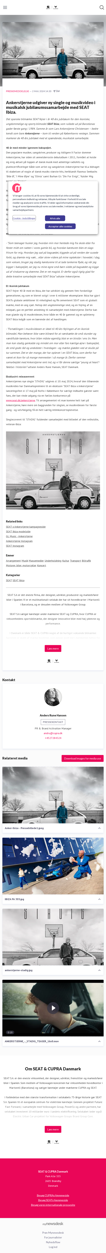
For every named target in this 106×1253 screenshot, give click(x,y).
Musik (25, 560)
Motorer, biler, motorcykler (21, 565)
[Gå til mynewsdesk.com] (53, 1224)
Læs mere (53, 648)
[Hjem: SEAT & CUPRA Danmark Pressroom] (52, 7)
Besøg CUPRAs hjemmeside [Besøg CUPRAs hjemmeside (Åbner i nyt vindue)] (53, 1195)
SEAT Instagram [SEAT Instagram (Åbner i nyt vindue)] (15, 545)
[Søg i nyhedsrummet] (101, 7)
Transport (75, 560)
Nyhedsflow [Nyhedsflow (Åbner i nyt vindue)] (53, 1242)
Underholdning (53, 560)
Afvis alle (55, 218)
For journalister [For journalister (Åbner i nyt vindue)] (53, 1237)
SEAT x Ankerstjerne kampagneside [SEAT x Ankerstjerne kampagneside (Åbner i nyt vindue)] (26, 526)
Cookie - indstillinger (24, 218)
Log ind (53, 1247)
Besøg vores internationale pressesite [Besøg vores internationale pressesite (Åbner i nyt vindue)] (53, 1205)
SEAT (9, 580)
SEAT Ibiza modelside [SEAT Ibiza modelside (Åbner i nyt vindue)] (18, 531)
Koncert (41, 565)
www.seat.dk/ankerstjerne (20, 400)
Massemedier (36, 560)
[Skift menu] (5, 7)
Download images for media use (82, 758)
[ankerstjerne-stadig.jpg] (53, 937)
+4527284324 (53, 738)
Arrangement (13, 560)
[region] (53, 207)
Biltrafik (86, 560)
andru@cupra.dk (53, 733)
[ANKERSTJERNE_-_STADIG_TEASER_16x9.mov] (53, 1008)
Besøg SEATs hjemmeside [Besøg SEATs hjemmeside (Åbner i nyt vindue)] (53, 1200)
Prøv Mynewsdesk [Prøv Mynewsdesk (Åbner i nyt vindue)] (53, 1232)
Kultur (65, 560)
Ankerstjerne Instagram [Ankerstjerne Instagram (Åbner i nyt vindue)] (19, 541)
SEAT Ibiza (18, 580)
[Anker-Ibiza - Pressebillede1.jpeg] (53, 795)
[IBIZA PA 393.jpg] (53, 866)
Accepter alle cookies (60, 226)
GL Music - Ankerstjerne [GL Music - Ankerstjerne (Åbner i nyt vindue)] (19, 536)
